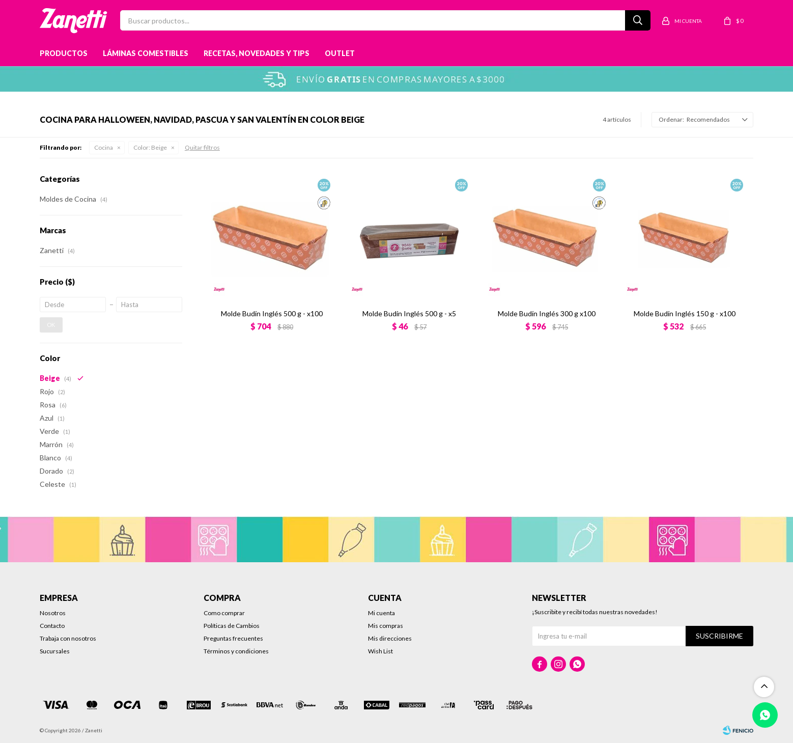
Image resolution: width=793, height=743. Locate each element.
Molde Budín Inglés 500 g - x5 (409, 313)
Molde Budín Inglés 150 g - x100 (684, 313)
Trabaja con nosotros (68, 638)
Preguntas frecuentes (233, 638)
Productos (64, 53)
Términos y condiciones (236, 651)
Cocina (103, 147)
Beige (150, 147)
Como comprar (224, 613)
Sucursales (55, 651)
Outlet (340, 53)
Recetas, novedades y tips (256, 53)
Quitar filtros (202, 147)
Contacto (52, 625)
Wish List (380, 651)
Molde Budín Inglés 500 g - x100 (272, 313)
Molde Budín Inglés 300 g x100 (547, 313)
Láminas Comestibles (145, 53)
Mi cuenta (381, 613)
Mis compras (385, 625)
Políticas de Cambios (232, 625)
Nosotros (53, 613)
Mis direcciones (390, 638)
